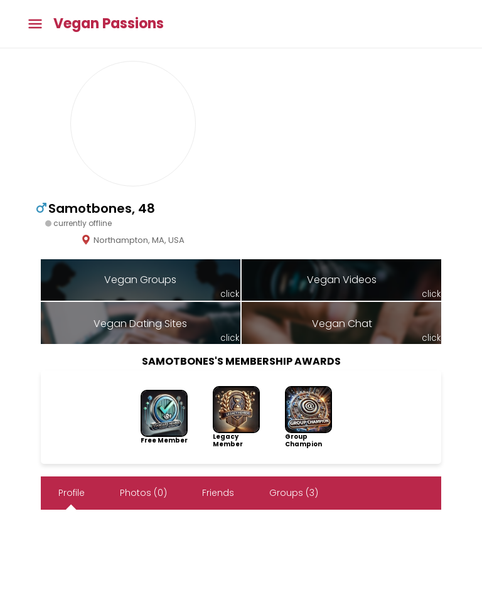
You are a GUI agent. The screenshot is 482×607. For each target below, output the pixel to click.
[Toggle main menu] (35, 24)
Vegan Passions (108, 23)
